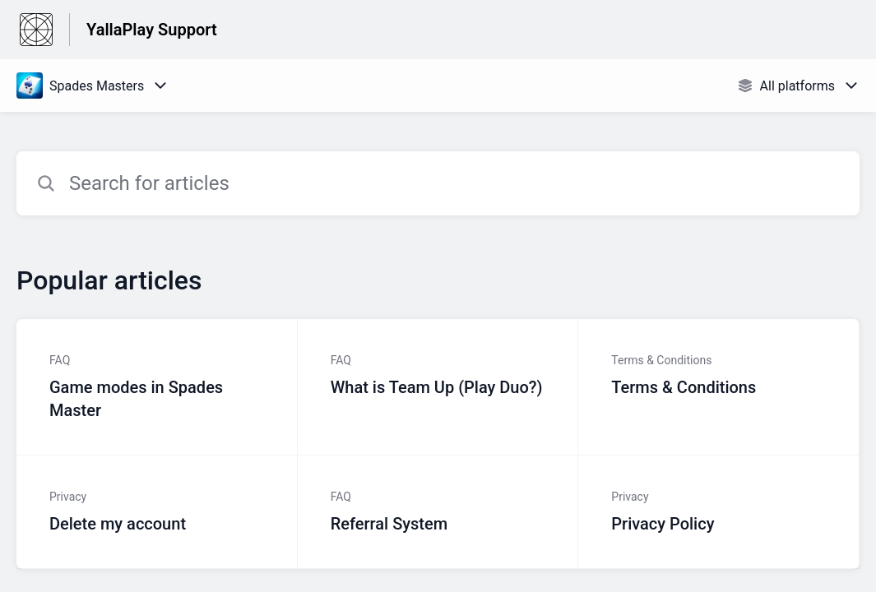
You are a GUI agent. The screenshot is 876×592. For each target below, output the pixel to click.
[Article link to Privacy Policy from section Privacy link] (719, 512)
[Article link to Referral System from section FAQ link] (438, 512)
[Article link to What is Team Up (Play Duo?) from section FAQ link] (438, 387)
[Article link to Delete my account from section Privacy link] (157, 512)
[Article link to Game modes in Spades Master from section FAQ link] (157, 387)
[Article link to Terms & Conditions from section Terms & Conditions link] (719, 387)
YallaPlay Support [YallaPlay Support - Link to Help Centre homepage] (151, 29)
